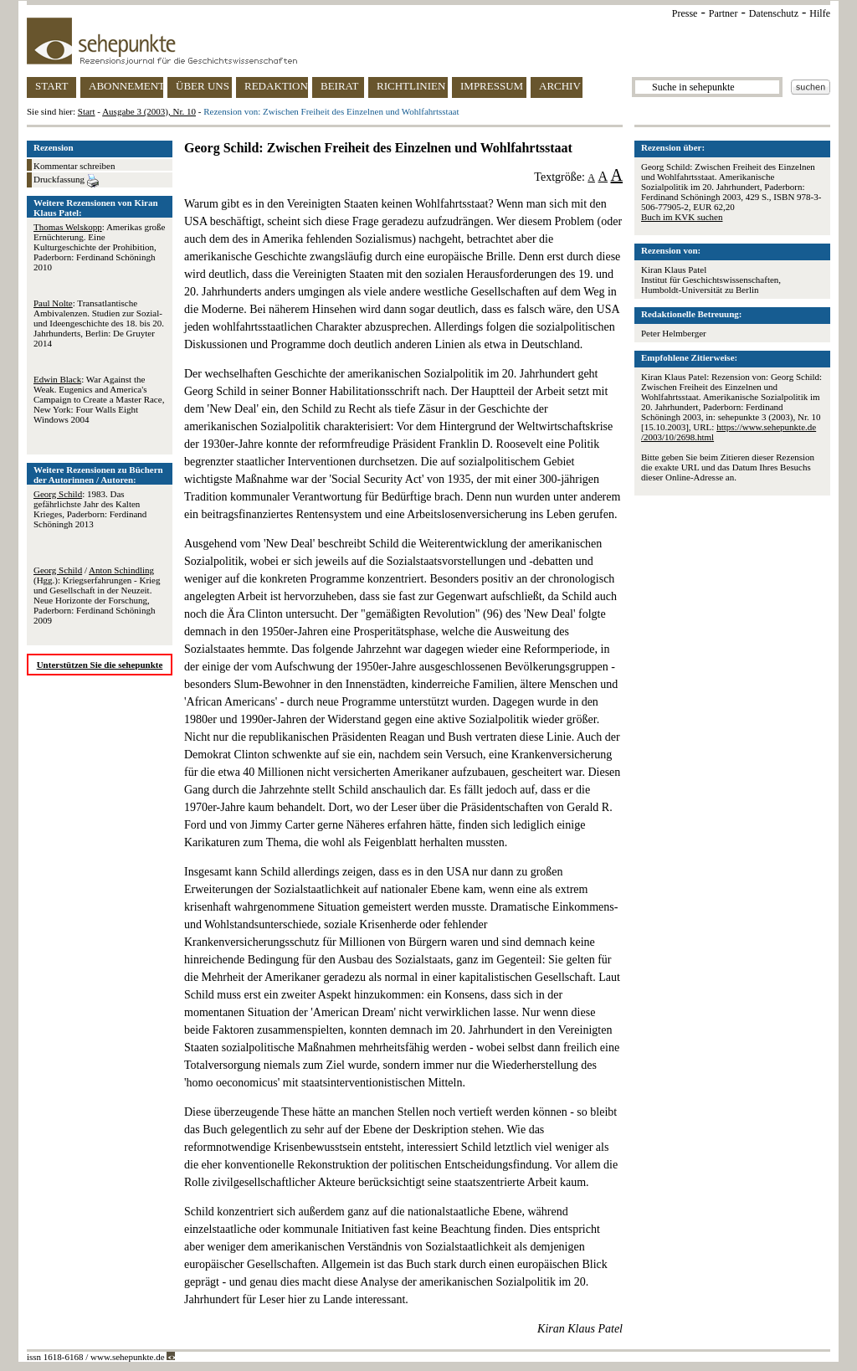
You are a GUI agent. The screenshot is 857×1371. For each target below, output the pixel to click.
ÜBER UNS (202, 86)
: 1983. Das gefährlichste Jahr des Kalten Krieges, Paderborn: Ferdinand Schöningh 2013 (89, 509)
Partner (723, 13)
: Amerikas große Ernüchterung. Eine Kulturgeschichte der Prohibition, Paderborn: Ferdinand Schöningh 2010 (99, 247)
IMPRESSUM (491, 86)
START (51, 86)
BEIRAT (340, 86)
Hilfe (819, 13)
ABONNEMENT (126, 86)
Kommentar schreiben (74, 166)
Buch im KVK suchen (681, 217)
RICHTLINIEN (411, 86)
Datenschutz (773, 13)
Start (86, 111)
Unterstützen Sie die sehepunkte (100, 665)
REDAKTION (276, 86)
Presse (685, 13)
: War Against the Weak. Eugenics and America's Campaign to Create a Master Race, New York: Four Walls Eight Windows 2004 (98, 399)
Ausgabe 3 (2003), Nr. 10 (149, 111)
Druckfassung (66, 180)
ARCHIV (560, 86)
